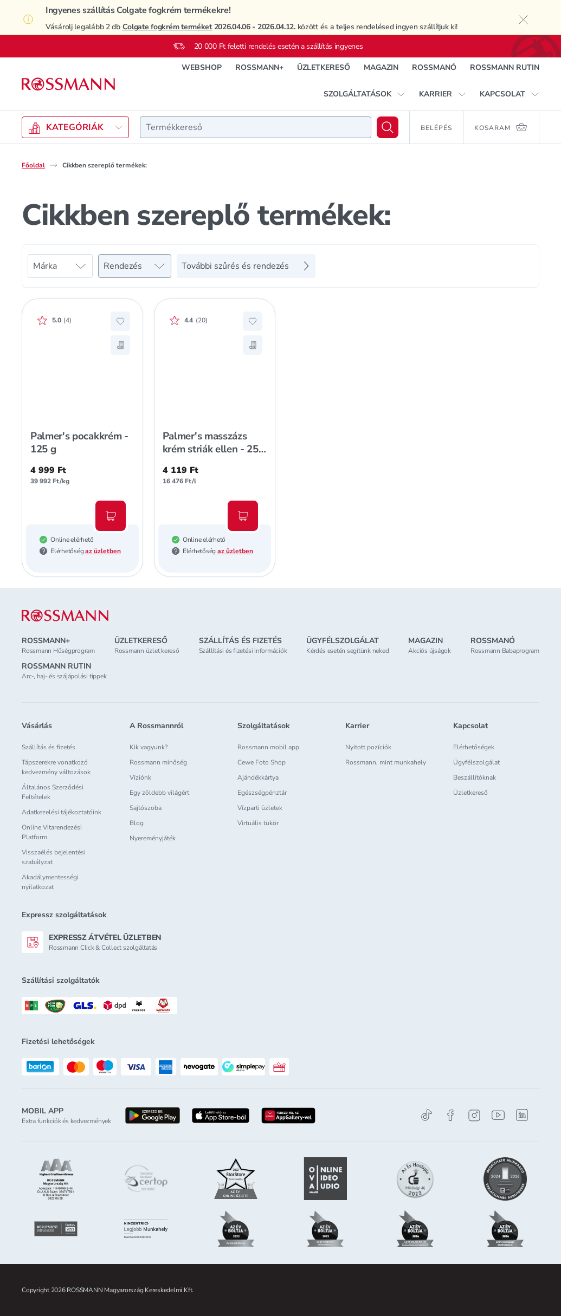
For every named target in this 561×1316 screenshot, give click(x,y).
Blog (137, 823)
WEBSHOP (202, 67)
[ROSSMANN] (65, 616)
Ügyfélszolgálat (476, 762)
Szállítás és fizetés (48, 747)
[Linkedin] (521, 1114)
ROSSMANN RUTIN (504, 67)
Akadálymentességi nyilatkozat (50, 882)
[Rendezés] (134, 266)
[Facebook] (450, 1115)
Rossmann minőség (158, 762)
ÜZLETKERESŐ (323, 67)
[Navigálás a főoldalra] (68, 84)
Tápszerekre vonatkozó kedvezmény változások (56, 767)
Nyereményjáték (153, 838)
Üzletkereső (470, 792)
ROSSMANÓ (434, 67)
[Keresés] (387, 127)
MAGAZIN (381, 67)
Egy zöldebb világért (159, 792)
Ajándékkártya (258, 777)
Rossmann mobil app (268, 747)
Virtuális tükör (258, 823)
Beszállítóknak (474, 777)
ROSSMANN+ (259, 67)
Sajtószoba (146, 807)
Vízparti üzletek (259, 807)
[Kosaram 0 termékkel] (501, 127)
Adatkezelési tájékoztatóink (61, 812)
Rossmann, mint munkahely (385, 762)
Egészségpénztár (262, 792)
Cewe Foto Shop (261, 762)
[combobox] (255, 127)
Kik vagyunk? (148, 747)
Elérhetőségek (473, 747)
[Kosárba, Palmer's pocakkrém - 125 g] (110, 515)
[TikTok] (426, 1115)
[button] (364, 94)
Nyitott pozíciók (368, 747)
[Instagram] (474, 1115)
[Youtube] (498, 1115)
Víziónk (140, 777)
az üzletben (103, 551)
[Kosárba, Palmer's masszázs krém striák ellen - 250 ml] (242, 515)
